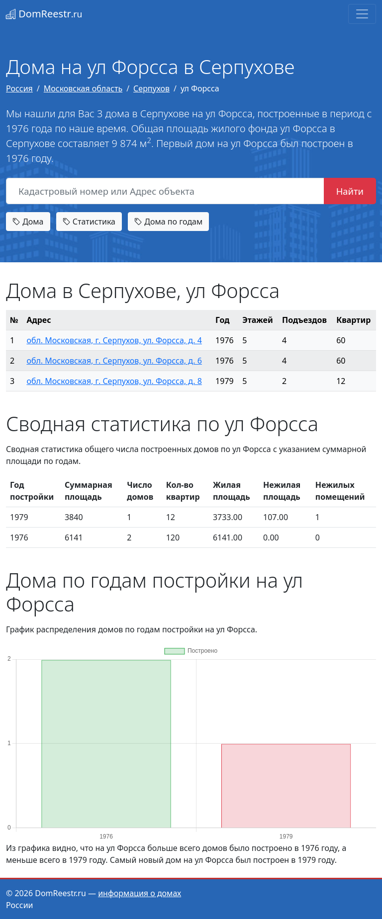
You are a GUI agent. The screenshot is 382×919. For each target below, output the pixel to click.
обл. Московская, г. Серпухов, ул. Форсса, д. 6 (114, 360)
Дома (28, 221)
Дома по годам (168, 221)
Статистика (89, 221)
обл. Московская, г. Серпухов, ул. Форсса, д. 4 (114, 340)
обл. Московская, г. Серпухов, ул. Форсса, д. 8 (114, 381)
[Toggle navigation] (362, 14)
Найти (350, 191)
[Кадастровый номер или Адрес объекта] (165, 191)
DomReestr (44, 13)
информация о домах (139, 893)
